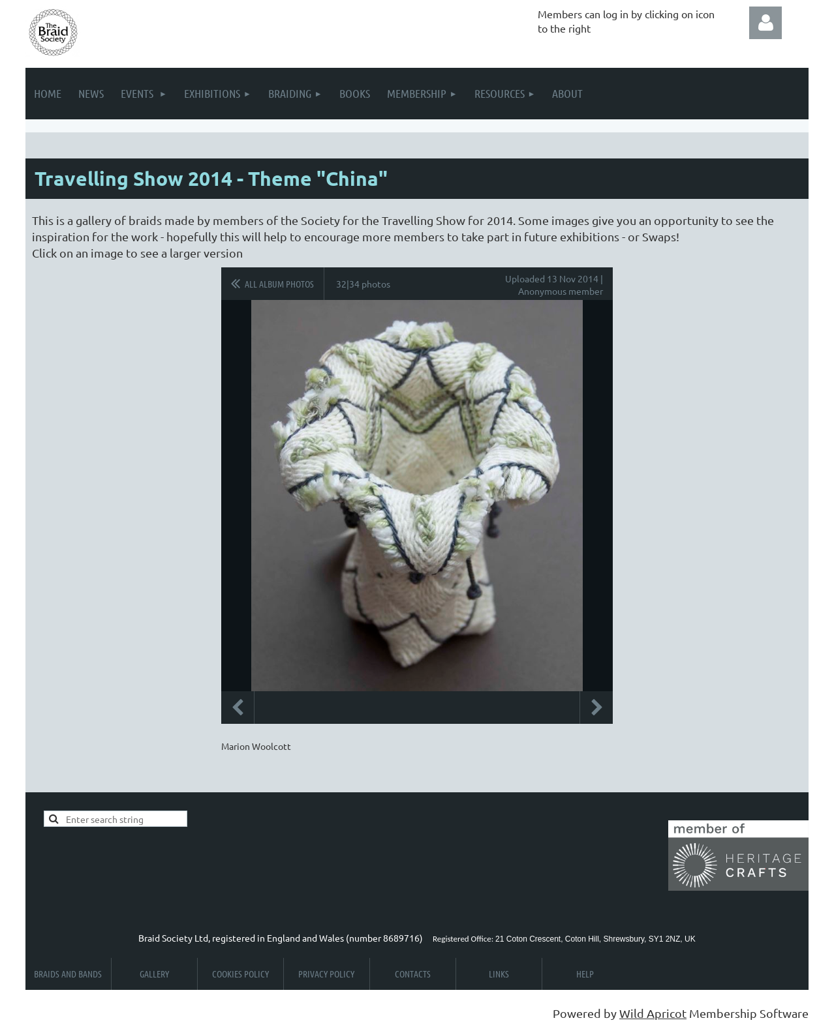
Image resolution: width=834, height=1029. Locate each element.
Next (596, 707)
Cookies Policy (240, 973)
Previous (237, 707)
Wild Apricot (653, 1013)
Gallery (154, 973)
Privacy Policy (326, 973)
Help (585, 973)
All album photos (279, 284)
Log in (765, 23)
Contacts (413, 973)
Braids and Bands (68, 973)
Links (499, 973)
